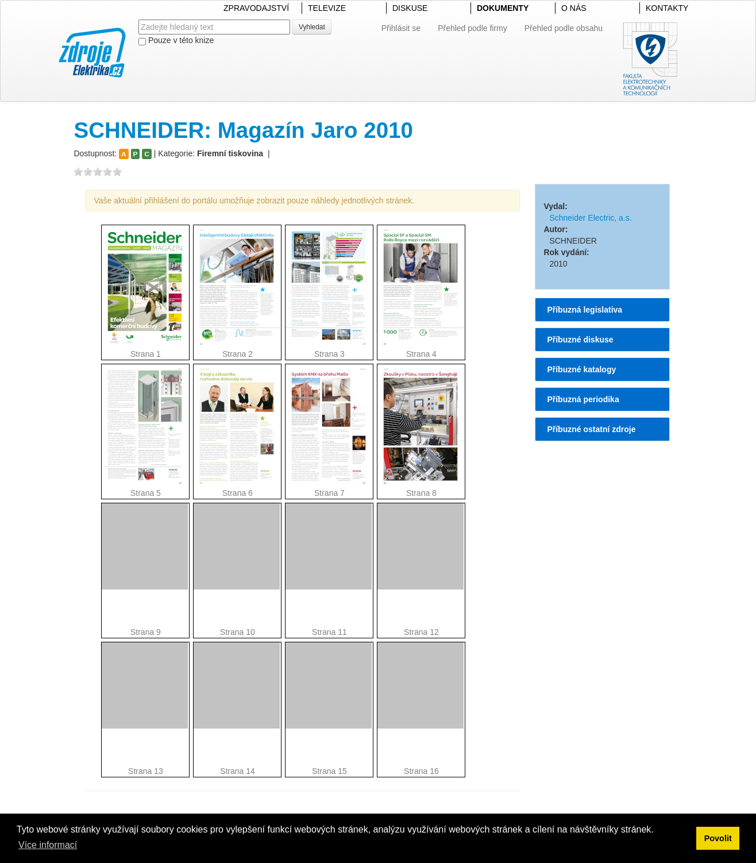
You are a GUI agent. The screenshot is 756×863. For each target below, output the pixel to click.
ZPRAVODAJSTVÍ (256, 8)
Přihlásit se (401, 28)
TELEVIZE (327, 8)
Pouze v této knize (176, 40)
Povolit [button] (718, 838)
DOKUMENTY (503, 8)
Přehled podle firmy (472, 28)
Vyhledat (312, 27)
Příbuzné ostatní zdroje (591, 429)
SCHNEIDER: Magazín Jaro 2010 (243, 130)
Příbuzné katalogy (581, 369)
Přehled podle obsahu (563, 28)
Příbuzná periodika (583, 399)
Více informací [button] (47, 845)
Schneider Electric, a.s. (590, 217)
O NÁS (574, 8)
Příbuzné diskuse (580, 339)
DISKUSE (409, 8)
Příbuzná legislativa (584, 309)
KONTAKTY (667, 8)
